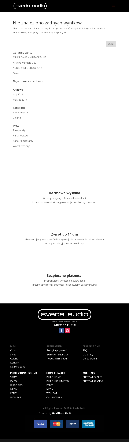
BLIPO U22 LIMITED (57, 381)
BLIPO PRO (16, 385)
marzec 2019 (20, 99)
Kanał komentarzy (23, 140)
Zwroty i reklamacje (58, 354)
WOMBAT (15, 397)
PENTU (14, 393)
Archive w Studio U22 (24, 62)
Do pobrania (90, 358)
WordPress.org (21, 146)
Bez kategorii (20, 112)
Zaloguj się (19, 130)
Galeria (17, 117)
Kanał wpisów (20, 135)
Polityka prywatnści (57, 350)
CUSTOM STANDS (93, 381)
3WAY (13, 377)
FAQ (85, 350)
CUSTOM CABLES (92, 377)
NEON (13, 389)
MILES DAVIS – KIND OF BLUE (29, 57)
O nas (16, 73)
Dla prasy (88, 354)
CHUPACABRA (54, 397)
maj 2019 (18, 94)
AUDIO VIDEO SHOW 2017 (27, 68)
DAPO (13, 381)
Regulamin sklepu (57, 358)
